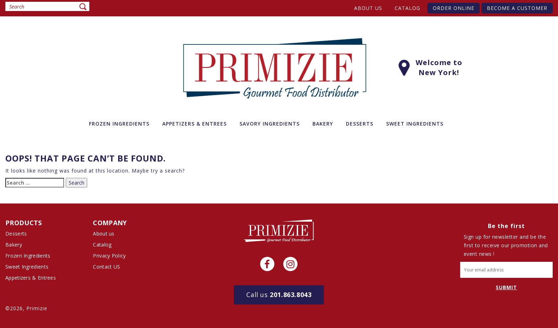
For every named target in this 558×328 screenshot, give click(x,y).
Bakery (13, 244)
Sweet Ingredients (26, 266)
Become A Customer (517, 8)
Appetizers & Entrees (30, 277)
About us (368, 8)
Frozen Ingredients (27, 255)
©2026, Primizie (26, 308)
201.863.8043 (278, 294)
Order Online (453, 8)
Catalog (407, 8)
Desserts (16, 233)
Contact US (106, 266)
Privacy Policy (109, 255)
